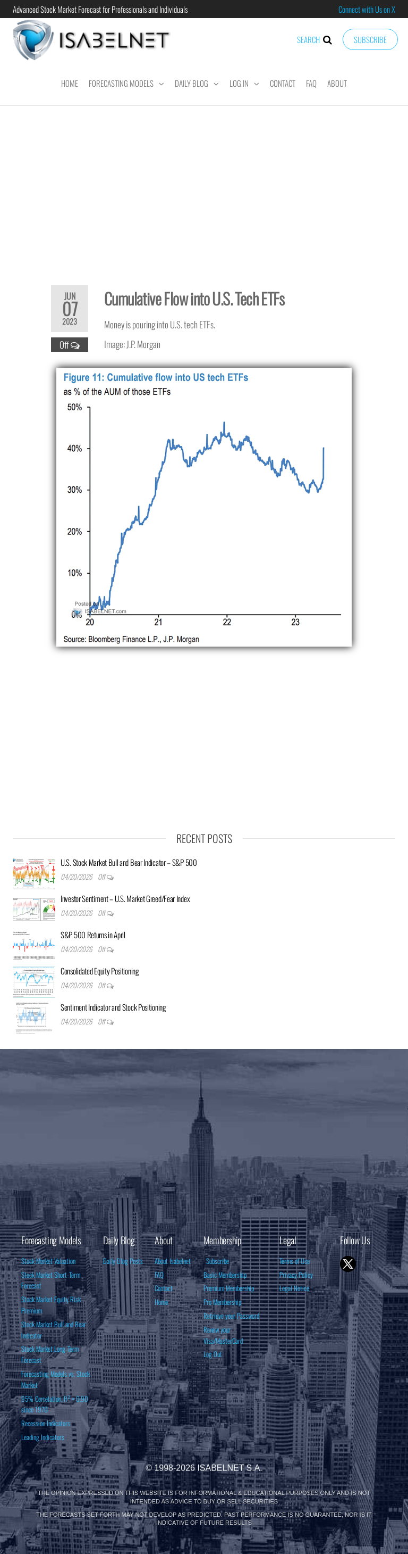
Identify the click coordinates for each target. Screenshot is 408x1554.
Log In (239, 83)
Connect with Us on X (366, 9)
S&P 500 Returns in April (93, 934)
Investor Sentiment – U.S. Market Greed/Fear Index (125, 898)
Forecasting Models (121, 83)
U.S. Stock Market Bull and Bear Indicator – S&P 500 (129, 862)
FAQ (311, 83)
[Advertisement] (204, 188)
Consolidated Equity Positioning (100, 971)
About (337, 83)
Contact (282, 83)
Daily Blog (191, 83)
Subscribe (370, 39)
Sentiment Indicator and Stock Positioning (113, 1007)
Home (69, 83)
